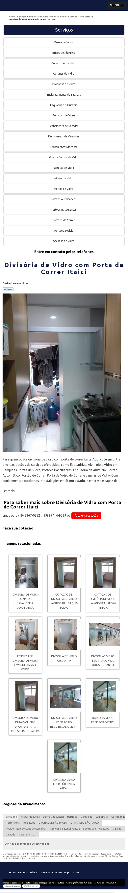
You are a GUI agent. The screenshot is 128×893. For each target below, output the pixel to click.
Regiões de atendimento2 (65, 828)
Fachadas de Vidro (64, 115)
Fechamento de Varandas (64, 136)
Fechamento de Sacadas (64, 126)
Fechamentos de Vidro (64, 147)
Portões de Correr (64, 220)
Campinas (86, 816)
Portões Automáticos (64, 199)
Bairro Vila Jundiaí (53, 816)
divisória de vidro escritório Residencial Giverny (64, 722)
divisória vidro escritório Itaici (102, 720)
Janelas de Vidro (64, 167)
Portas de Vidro (64, 188)
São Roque (89, 828)
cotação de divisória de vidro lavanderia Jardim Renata (103, 601)
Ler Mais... (9, 491)
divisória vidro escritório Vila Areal (64, 784)
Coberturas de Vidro (64, 63)
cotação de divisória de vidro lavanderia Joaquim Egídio (64, 601)
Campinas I (101, 816)
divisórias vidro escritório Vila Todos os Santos (102, 661)
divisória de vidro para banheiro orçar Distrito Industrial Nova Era (25, 724)
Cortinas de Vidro (64, 73)
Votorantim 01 (27, 834)
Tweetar (8, 289)
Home (12, 872)
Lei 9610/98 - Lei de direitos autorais (19, 858)
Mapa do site (71, 872)
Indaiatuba (29, 822)
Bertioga (72, 816)
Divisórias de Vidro (64, 84)
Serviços (64, 30)
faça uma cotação (86, 515)
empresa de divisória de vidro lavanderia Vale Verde (25, 663)
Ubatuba (104, 828)
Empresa (23, 872)
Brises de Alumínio (64, 52)
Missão (34, 872)
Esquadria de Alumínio (64, 105)
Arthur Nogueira (30, 816)
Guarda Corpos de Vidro (64, 157)
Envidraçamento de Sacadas (64, 94)
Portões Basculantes (64, 209)
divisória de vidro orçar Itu (64, 658)
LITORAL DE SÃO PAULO (53, 822)
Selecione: (11, 816)
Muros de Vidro (64, 178)
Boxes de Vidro (64, 42)
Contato (57, 872)
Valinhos (118, 828)
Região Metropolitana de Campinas (26, 828)
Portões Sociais (64, 230)
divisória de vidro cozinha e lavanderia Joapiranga (25, 601)
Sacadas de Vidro (64, 241)
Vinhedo (10, 834)
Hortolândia (13, 822)
